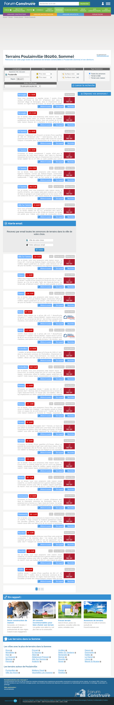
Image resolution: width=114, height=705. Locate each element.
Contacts (25, 700)
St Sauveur (36, 652)
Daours (88, 650)
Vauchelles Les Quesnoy (42, 673)
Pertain (61, 670)
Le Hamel (89, 657)
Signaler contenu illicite (36, 700)
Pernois (9, 661)
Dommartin (89, 652)
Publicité (89, 700)
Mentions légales (49, 700)
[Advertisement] (57, 33)
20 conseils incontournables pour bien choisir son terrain (43, 622)
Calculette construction (61, 700)
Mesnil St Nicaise (92, 661)
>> (42, 589)
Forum (7, 10)
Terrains (59, 10)
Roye (8, 650)
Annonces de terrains (93, 620)
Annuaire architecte (70, 14)
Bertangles (62, 655)
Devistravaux (83, 10)
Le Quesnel (10, 657)
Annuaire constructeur (16, 14)
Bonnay (61, 657)
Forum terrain (64, 620)
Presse (76, 700)
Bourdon (61, 659)
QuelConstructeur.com (103, 56)
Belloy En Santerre (66, 652)
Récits (19, 10)
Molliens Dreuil (38, 670)
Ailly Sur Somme (39, 659)
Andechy (35, 661)
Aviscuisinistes (106, 10)
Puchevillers (11, 670)
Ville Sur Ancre (12, 673)
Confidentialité (97, 700)
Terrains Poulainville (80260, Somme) (39, 56)
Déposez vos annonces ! (94, 93)
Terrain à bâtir (95, 76)
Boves (61, 661)
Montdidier (10, 652)
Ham (8, 655)
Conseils (40, 10)
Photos (29, 10)
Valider (39, 250)
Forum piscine (97, 14)
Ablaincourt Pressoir (40, 657)
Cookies (105, 700)
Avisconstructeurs (95, 10)
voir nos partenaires (9, 689)
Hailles (87, 655)
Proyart (35, 650)
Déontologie (82, 700)
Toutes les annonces (97, 74)
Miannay (9, 659)
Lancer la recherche (83, 85)
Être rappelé (58, 106)
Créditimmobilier (49, 10)
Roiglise (61, 673)
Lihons (87, 659)
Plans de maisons (71, 10)
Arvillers (61, 650)
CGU (71, 700)
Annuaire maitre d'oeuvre (43, 14)
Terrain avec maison (97, 78)
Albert (34, 655)
